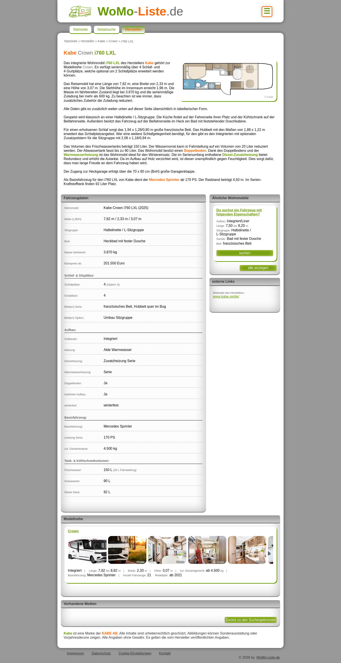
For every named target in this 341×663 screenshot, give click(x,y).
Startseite (70, 41)
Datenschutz (101, 653)
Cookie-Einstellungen (135, 653)
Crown (113, 41)
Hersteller (87, 41)
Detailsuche (106, 29)
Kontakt (165, 653)
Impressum (75, 653)
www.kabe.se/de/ (226, 296)
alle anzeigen (258, 268)
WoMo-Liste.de (268, 657)
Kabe (101, 41)
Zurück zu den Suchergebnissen (251, 620)
